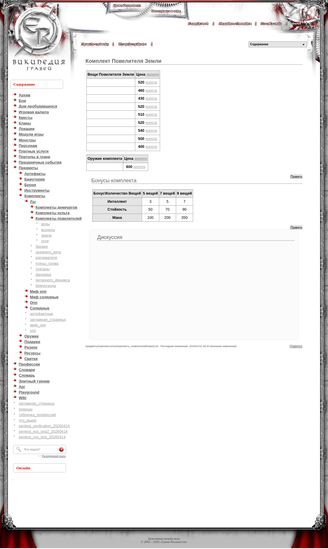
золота (151, 82)
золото (152, 74)
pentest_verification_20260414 (44, 426)
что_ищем (27, 420)
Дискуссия (109, 237)
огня (45, 241)
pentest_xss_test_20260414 (42, 437)
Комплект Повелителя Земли (124, 61)
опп (33, 330)
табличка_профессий (37, 415)
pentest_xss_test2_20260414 (43, 431)
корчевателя (46, 257)
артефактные (41, 313)
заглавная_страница (48, 319)
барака (42, 246)
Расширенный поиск (54, 456)
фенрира (43, 274)
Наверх (296, 346)
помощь (25, 409)
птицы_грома (47, 263)
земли (46, 235)
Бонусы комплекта (113, 180)
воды (45, 224)
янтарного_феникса (53, 280)
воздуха (48, 230)
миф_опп (38, 325)
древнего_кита (48, 252)
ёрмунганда (46, 285)
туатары (43, 269)
